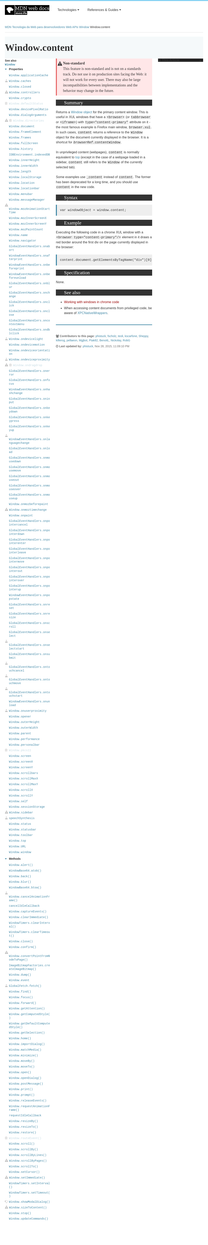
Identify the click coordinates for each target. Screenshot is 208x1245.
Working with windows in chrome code (91, 302)
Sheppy (143, 336)
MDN (8, 27)
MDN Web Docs (27, 10)
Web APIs (72, 27)
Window (84, 27)
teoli (120, 336)
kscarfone (131, 336)
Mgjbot (83, 340)
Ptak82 (93, 340)
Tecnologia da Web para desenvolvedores (38, 27)
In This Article (179, 60)
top (77, 157)
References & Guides (104, 10)
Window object (81, 112)
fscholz (111, 336)
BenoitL (104, 340)
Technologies (68, 10)
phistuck (100, 336)
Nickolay (116, 340)
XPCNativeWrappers (92, 313)
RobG (126, 340)
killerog (60, 340)
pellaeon (71, 340)
